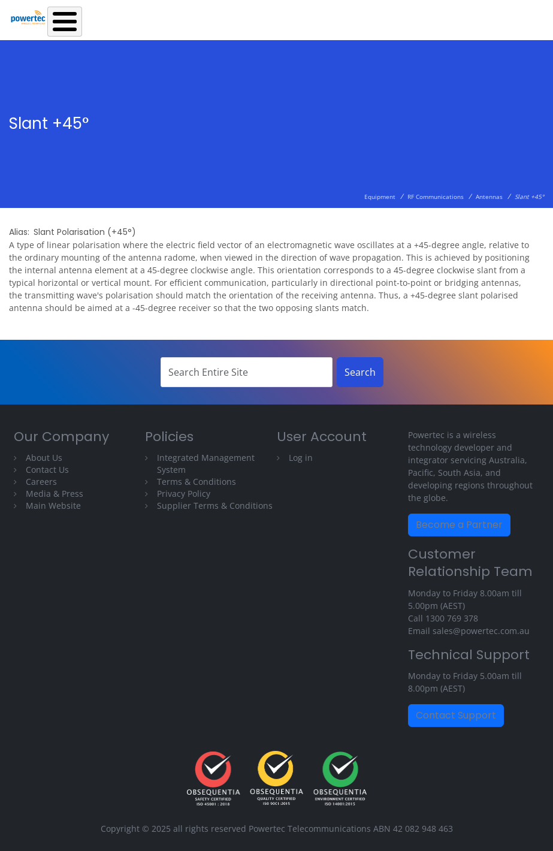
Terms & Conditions (196, 481)
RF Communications (435, 196)
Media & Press (54, 493)
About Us (44, 457)
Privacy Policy (183, 493)
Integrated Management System (206, 463)
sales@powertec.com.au (481, 630)
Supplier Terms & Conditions (215, 505)
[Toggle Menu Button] (64, 22)
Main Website (53, 505)
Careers (41, 481)
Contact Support (456, 715)
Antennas (489, 196)
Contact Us (47, 469)
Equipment (379, 196)
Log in (301, 457)
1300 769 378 (451, 618)
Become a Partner (459, 525)
